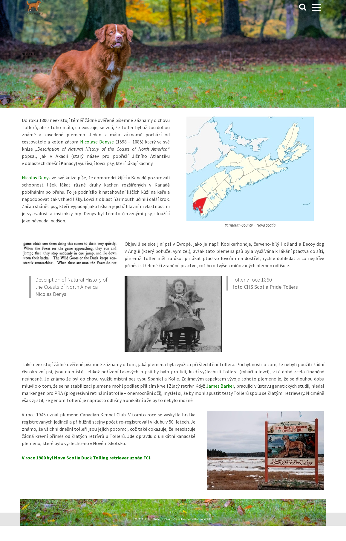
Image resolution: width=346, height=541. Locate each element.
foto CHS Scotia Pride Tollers (265, 286)
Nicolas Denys (50, 294)
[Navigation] (316, 7)
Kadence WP (202, 519)
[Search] (302, 7)
